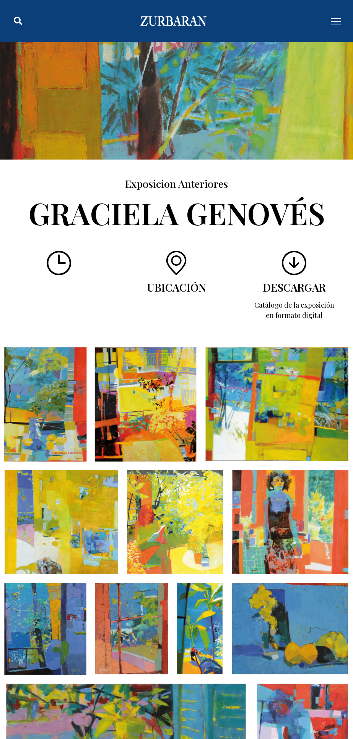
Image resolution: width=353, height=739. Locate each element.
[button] (18, 21)
